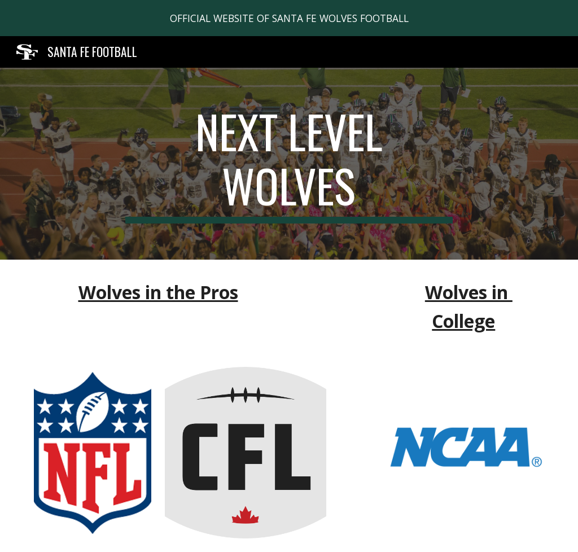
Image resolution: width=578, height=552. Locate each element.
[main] (289, 163)
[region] (289, 18)
